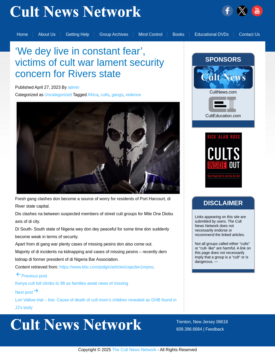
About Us (47, 34)
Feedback (215, 329)
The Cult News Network (134, 349)
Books (178, 34)
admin (73, 87)
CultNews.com (223, 92)
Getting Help (77, 34)
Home (22, 34)
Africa (93, 94)
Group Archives (113, 34)
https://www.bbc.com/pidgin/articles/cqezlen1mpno (106, 267)
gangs (117, 94)
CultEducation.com (223, 116)
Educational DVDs (212, 34)
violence (133, 94)
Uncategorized (58, 94)
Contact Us (249, 34)
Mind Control (150, 34)
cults (105, 94)
